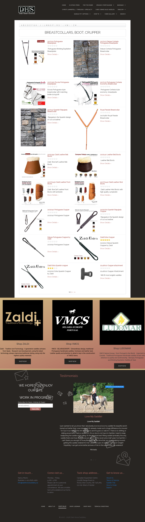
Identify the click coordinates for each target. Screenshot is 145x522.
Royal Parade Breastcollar (110, 110)
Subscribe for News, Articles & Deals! (31, 402)
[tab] (91, 459)
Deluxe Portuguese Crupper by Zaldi (58, 238)
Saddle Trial (110, 483)
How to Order (111, 485)
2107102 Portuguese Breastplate (55, 42)
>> (75, 292)
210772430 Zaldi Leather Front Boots (58, 183)
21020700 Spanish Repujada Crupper (110, 210)
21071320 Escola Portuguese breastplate (58, 83)
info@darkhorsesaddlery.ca (28, 483)
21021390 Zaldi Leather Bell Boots (57, 155)
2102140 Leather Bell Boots (110, 155)
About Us (109, 478)
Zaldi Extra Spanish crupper (57, 265)
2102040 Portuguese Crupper (58, 210)
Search (109, 488)
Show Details (52, 54)
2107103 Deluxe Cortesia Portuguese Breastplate (109, 42)
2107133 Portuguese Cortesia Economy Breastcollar (111, 83)
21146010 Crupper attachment (111, 265)
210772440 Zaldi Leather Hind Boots (111, 183)
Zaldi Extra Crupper (107, 237)
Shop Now (23, 361)
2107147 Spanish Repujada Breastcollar (57, 110)
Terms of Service (112, 480)
